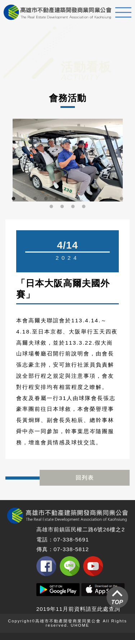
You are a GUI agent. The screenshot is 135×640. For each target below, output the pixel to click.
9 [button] (100, 199)
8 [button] (89, 199)
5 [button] (56, 199)
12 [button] (51, 206)
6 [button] (67, 199)
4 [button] (46, 199)
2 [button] (24, 199)
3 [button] (35, 199)
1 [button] (13, 199)
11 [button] (121, 199)
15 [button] (83, 206)
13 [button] (62, 206)
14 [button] (73, 206)
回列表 (85, 478)
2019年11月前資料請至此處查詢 (78, 609)
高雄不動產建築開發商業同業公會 (58, 12)
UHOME (80, 625)
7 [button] (78, 199)
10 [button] (110, 199)
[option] (67, 160)
